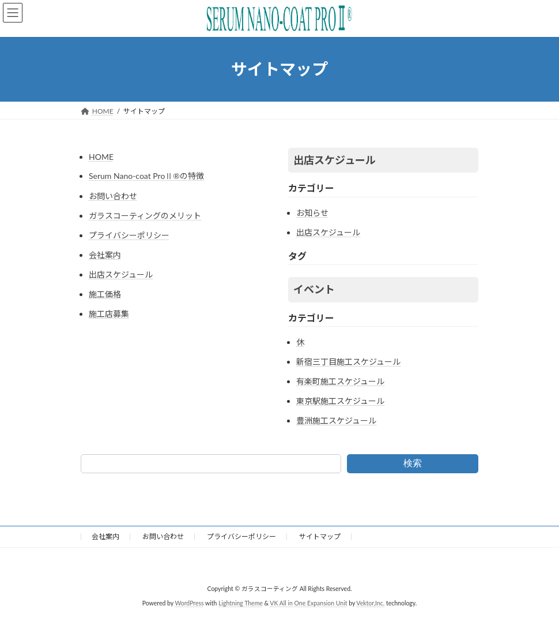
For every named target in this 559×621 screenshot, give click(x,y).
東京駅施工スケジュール (340, 401)
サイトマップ (320, 536)
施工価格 (105, 294)
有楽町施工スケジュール (340, 381)
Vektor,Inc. (370, 603)
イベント (314, 289)
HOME (101, 157)
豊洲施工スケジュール (336, 420)
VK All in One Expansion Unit (308, 603)
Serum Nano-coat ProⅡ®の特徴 (146, 176)
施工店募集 (109, 314)
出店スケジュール (121, 274)
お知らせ (312, 213)
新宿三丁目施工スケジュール (348, 361)
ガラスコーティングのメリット (145, 215)
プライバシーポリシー (129, 235)
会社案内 (105, 255)
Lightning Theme (240, 603)
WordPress (189, 603)
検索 (412, 463)
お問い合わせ (113, 196)
